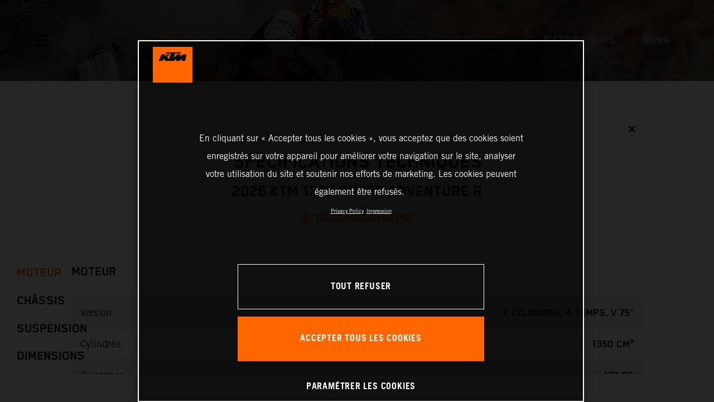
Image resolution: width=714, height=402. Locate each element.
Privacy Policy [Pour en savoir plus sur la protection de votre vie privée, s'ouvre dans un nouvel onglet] (347, 211)
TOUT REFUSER (361, 286)
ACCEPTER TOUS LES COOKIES (361, 338)
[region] (361, 221)
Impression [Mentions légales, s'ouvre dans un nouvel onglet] (379, 211)
